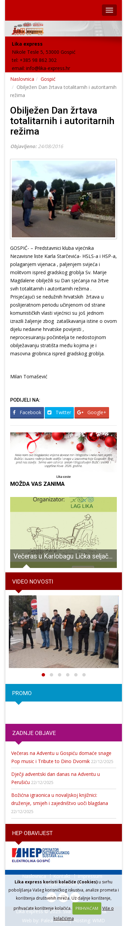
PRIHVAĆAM (87, 908)
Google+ (91, 412)
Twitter (59, 412)
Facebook (27, 412)
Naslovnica (22, 79)
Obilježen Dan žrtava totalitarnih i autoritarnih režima (62, 121)
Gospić (48, 79)
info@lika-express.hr (48, 68)
